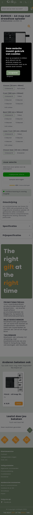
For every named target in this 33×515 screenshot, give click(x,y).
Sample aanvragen (16, 180)
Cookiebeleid (6, 474)
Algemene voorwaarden (9, 468)
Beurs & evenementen (9, 485)
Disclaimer (4, 477)
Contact (4, 454)
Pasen (3, 494)
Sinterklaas (5, 491)
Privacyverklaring (7, 471)
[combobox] (12, 9)
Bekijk (19, 404)
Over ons (4, 460)
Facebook (6, 502)
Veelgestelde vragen (8, 457)
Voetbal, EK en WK (7, 488)
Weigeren (10, 76)
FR (21, 2)
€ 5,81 (6, 404)
